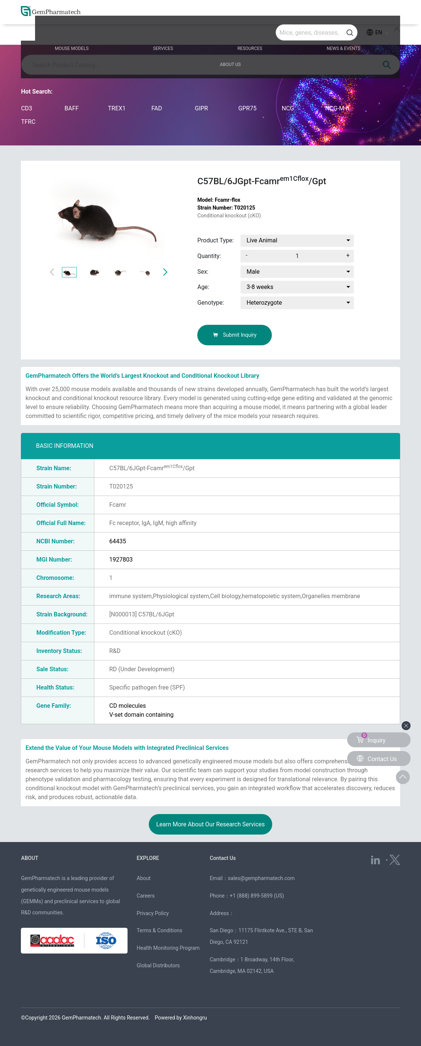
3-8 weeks (259, 286)
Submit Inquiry (235, 335)
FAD (156, 108)
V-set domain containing (141, 714)
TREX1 (117, 108)
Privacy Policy (153, 913)
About (144, 878)
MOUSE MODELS (67, 34)
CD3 (26, 108)
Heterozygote (264, 302)
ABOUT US (360, 34)
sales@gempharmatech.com (261, 878)
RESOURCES (210, 34)
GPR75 (247, 108)
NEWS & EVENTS (286, 34)
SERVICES (141, 34)
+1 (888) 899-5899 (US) (257, 896)
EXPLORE (148, 858)
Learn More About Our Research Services (210, 824)
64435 (117, 541)
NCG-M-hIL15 (339, 108)
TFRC (28, 121)
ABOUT (30, 858)
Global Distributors (158, 965)
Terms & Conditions (159, 930)
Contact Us (223, 858)
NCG (288, 108)
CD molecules (127, 705)
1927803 (121, 559)
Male (253, 271)
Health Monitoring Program (168, 948)
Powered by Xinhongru (181, 1017)
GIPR (201, 108)
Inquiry (371, 738)
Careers (146, 896)
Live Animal (261, 240)
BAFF (72, 108)
